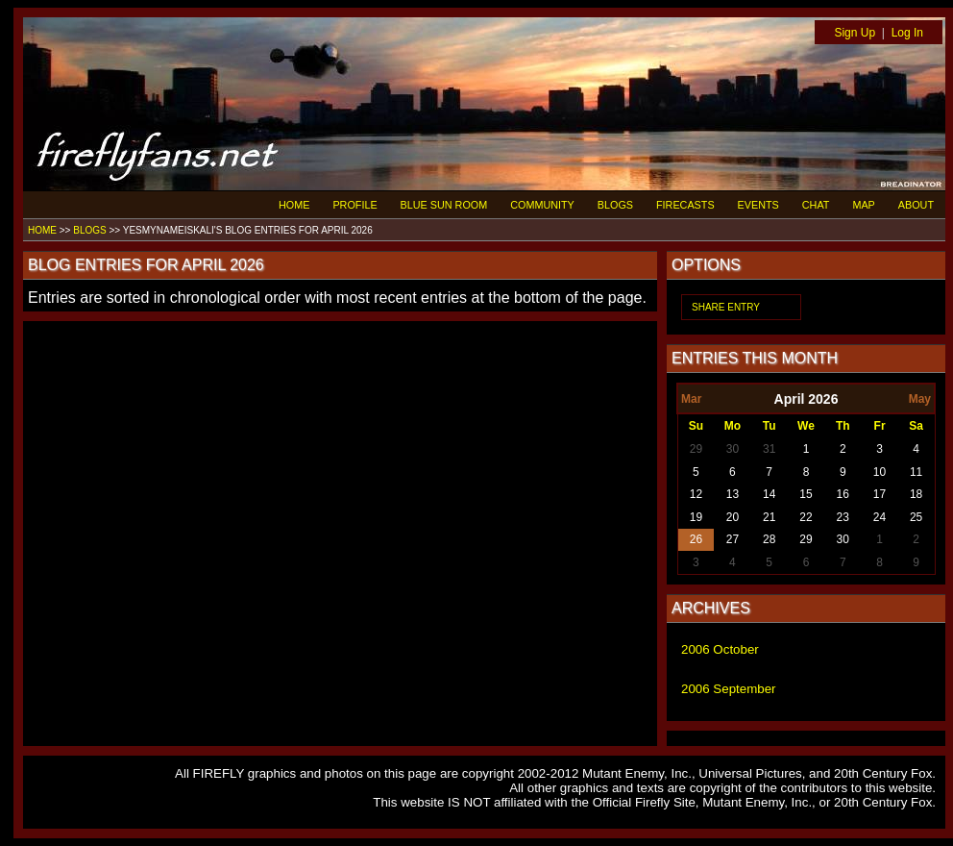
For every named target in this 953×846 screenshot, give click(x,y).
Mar (691, 399)
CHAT (816, 205)
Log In (907, 32)
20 (732, 517)
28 (769, 539)
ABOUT (916, 205)
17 (879, 494)
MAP (863, 205)
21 (769, 517)
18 (916, 494)
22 (805, 517)
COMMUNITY (542, 205)
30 (732, 449)
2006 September (728, 689)
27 (732, 539)
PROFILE (354, 205)
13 (732, 494)
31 (769, 449)
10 (879, 472)
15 (805, 494)
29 (696, 449)
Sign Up (854, 32)
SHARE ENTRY (726, 307)
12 (696, 494)
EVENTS (758, 205)
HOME (294, 205)
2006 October (720, 649)
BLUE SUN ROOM (444, 205)
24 (879, 517)
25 (916, 517)
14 (769, 494)
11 (916, 472)
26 (696, 539)
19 (696, 517)
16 (843, 494)
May (920, 399)
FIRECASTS (685, 205)
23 (843, 517)
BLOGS (615, 205)
